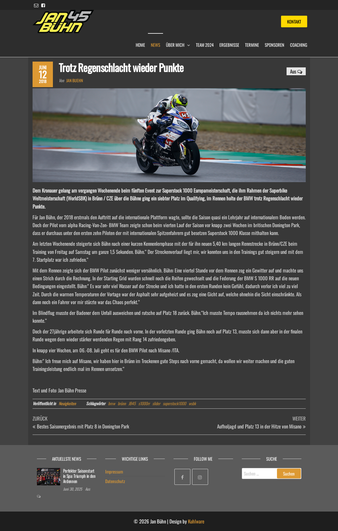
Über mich (175, 45)
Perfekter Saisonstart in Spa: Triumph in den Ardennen (79, 475)
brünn (122, 403)
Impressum (114, 471)
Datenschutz (115, 481)
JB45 (132, 403)
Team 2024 (205, 45)
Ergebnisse (229, 45)
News (155, 45)
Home (140, 45)
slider (156, 403)
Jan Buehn (74, 80)
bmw (111, 403)
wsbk (192, 403)
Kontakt (294, 21)
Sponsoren (274, 45)
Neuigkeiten (67, 403)
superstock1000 (174, 403)
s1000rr (144, 403)
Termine (252, 45)
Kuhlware (196, 521)
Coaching (298, 45)
